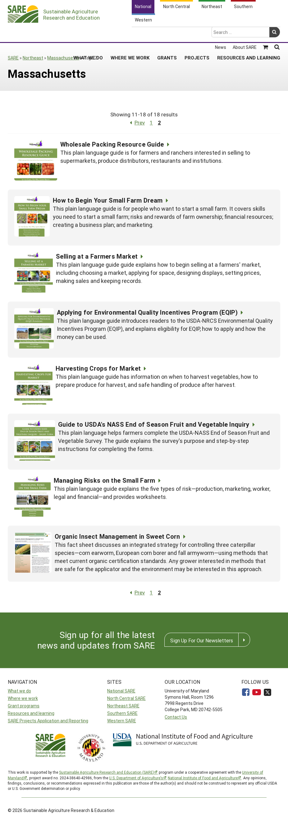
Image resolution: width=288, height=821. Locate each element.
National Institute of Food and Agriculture (203, 777)
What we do (19, 691)
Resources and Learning (248, 33)
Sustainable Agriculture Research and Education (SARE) (106, 772)
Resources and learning (31, 713)
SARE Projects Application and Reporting (48, 721)
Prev (136, 122)
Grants (167, 33)
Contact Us (176, 717)
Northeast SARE (123, 706)
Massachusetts (63, 58)
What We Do (88, 33)
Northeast (33, 58)
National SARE (121, 691)
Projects (197, 33)
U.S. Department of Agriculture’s (136, 777)
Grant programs (23, 706)
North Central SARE (126, 698)
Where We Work (130, 33)
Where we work (23, 698)
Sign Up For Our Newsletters (201, 640)
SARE (13, 58)
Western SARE (121, 721)
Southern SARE (122, 713)
